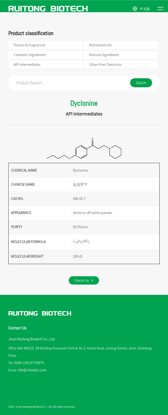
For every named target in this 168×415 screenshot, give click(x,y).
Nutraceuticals (100, 45)
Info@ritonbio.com (32, 370)
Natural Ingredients (104, 54)
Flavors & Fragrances (29, 45)
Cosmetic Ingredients (30, 54)
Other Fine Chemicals (105, 64)
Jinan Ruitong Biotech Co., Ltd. (32, 339)
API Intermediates (27, 64)
